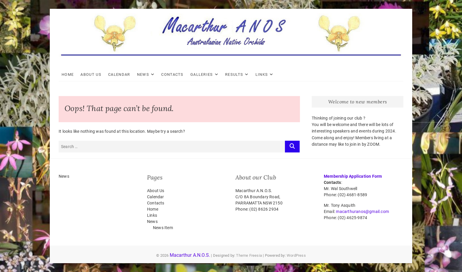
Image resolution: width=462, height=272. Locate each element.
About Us (90, 74)
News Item (163, 227)
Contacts (172, 74)
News (143, 74)
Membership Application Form (353, 176)
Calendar (119, 74)
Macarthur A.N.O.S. (190, 255)
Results (234, 74)
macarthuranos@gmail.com (362, 211)
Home (68, 74)
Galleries (201, 74)
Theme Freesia (249, 255)
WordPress (296, 255)
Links (261, 74)
